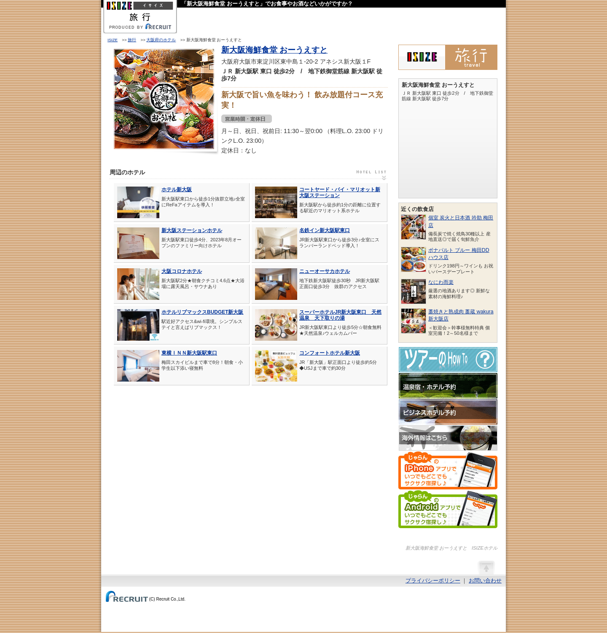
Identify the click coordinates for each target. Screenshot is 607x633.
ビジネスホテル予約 (448, 412)
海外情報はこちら (448, 438)
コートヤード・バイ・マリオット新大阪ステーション (339, 192)
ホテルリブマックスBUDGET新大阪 (202, 312)
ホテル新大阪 (176, 189)
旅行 (132, 39)
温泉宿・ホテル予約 (448, 385)
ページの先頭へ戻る (486, 567)
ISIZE (112, 39)
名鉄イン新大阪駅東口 (324, 230)
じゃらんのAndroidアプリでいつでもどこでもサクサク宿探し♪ (447, 509)
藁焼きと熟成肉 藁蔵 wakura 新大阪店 (461, 315)
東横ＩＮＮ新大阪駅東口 (189, 353)
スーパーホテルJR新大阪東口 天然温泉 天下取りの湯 (340, 315)
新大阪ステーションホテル (191, 230)
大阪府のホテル (161, 39)
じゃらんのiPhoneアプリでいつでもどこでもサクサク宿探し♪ (447, 470)
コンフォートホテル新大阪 (329, 353)
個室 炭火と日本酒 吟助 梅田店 (460, 221)
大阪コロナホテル (181, 271)
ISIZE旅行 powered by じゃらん (447, 57)
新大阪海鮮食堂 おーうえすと (274, 49)
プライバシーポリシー (433, 580)
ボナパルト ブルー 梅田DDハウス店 (458, 253)
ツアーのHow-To (448, 359)
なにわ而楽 (441, 282)
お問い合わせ (485, 580)
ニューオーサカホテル (324, 271)
